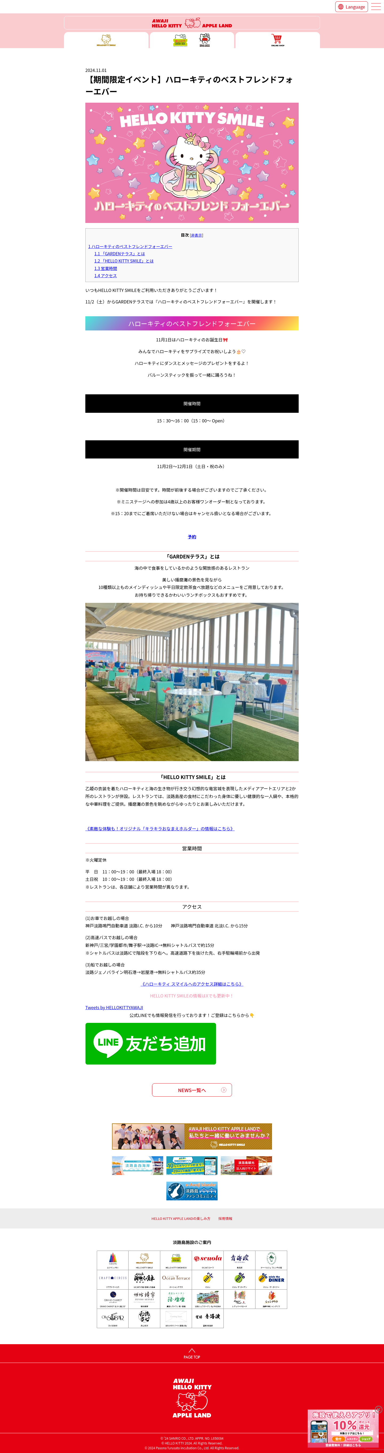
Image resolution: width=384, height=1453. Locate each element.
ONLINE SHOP (277, 40)
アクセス (105, 275)
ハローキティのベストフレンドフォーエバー (130, 246)
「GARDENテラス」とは (119, 253)
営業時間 (105, 268)
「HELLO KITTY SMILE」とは (124, 261)
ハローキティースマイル (106, 40)
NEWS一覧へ (192, 1089)
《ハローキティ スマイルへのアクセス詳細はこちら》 (192, 984)
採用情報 (225, 1218)
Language (355, 6)
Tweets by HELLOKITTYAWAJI (114, 1007)
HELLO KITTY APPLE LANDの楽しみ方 (180, 1218)
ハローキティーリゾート (192, 22)
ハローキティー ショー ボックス (192, 40)
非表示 (196, 235)
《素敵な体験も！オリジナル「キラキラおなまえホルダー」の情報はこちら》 (160, 828)
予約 (192, 536)
